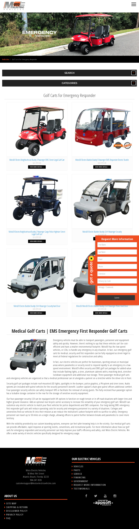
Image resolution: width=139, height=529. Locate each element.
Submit (116, 297)
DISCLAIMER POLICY (17, 510)
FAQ (8, 518)
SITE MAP (11, 503)
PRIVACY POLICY (14, 514)
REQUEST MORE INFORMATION (90, 484)
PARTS (77, 470)
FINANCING (80, 477)
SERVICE (78, 473)
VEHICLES (78, 466)
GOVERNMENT (81, 481)
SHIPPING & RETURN (17, 507)
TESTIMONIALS (82, 488)
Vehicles (5, 59)
